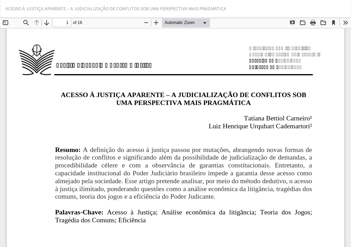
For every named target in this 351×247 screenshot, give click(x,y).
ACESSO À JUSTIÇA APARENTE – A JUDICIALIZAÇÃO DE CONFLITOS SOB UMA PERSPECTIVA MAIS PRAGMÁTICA (115, 8)
